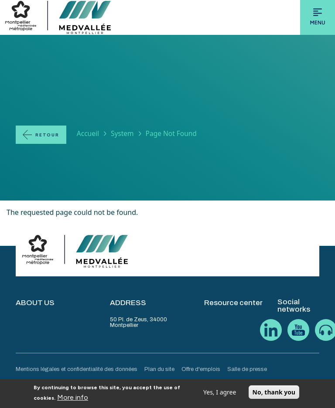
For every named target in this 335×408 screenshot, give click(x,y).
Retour (47, 135)
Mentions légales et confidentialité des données (76, 369)
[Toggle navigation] (317, 17)
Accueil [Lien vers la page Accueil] (88, 133)
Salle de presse (247, 369)
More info (72, 399)
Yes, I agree (219, 394)
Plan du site (159, 369)
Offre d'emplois (200, 369)
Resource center (233, 303)
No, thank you (274, 394)
